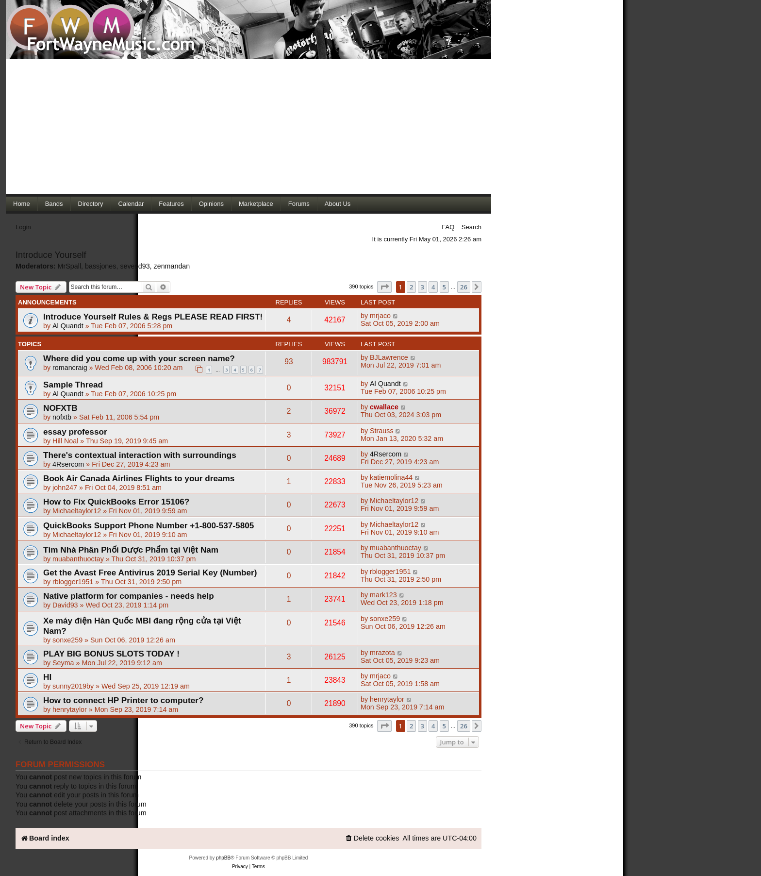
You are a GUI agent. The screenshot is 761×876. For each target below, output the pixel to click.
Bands (54, 203)
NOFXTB (60, 408)
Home (21, 203)
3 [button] (422, 287)
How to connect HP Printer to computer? (123, 700)
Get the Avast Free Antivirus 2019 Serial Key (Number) (150, 572)
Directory (90, 203)
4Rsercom (68, 464)
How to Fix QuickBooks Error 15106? (116, 501)
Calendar (131, 203)
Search (471, 227)
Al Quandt (67, 326)
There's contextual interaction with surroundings (139, 455)
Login (23, 227)
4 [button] (433, 287)
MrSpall (69, 266)
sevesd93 (134, 266)
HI (47, 677)
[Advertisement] (248, 126)
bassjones (100, 266)
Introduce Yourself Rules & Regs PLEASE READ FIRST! (153, 316)
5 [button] (444, 287)
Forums (299, 203)
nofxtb (61, 417)
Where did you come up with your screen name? (139, 358)
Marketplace (256, 203)
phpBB (223, 857)
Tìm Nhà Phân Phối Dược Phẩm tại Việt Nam (130, 550)
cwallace (384, 407)
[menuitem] (372, 838)
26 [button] (463, 287)
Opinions (211, 203)
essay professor (75, 432)
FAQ (448, 227)
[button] (384, 287)
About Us (337, 203)
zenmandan (172, 266)
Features (171, 203)
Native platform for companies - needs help (128, 596)
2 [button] (411, 287)
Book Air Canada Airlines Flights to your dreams (138, 478)
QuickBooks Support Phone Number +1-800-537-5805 (148, 525)
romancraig (69, 367)
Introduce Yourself (51, 255)
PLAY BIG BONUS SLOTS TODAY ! (111, 653)
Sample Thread (73, 384)
